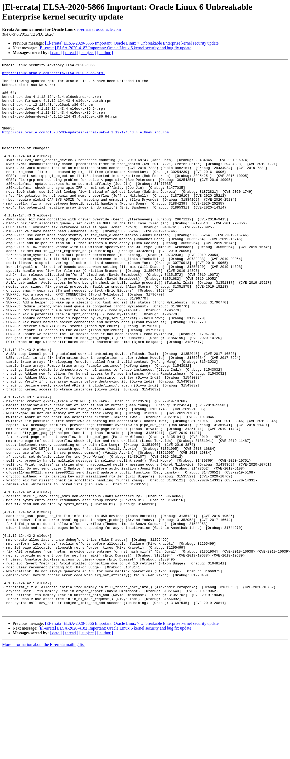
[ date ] (56, 52)
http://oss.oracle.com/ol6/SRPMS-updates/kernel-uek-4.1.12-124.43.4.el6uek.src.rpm (85, 146)
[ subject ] (87, 52)
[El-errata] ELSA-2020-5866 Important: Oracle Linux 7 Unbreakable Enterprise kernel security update (132, 43)
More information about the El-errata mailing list (43, 754)
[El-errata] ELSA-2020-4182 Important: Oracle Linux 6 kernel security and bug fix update (114, 48)
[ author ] (105, 52)
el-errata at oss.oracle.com (99, 29)
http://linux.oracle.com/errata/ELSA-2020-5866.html (53, 75)
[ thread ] (70, 52)
